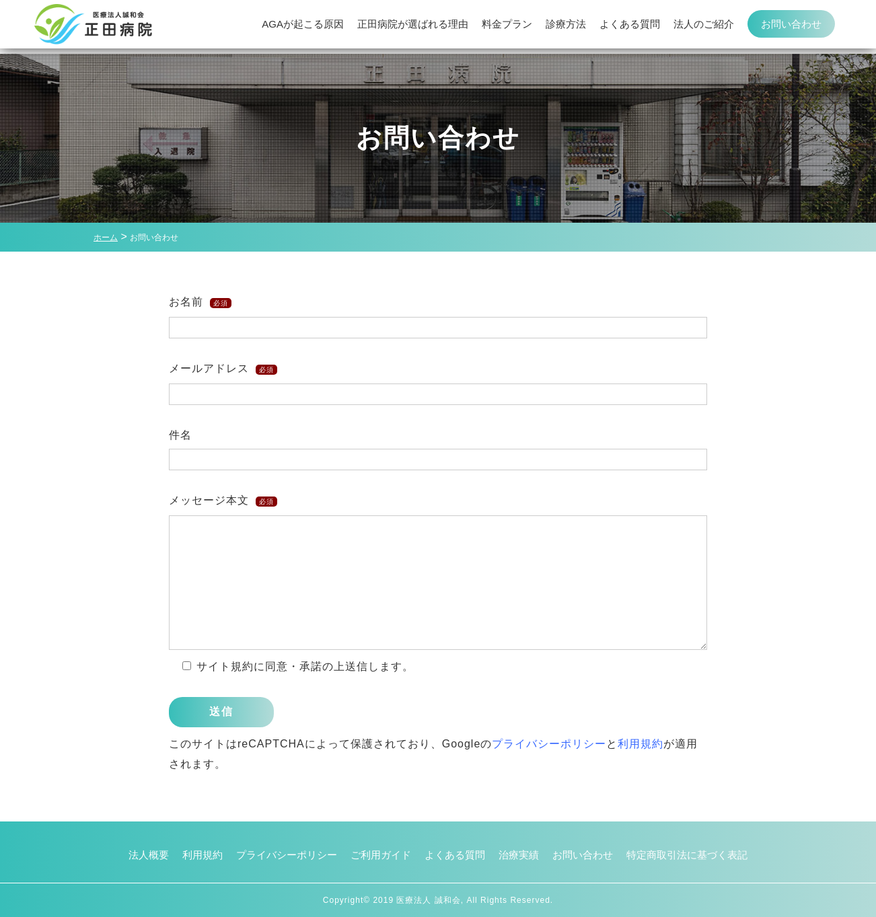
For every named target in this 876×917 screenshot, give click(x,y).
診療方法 (566, 26)
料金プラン (507, 26)
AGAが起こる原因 (303, 26)
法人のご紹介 (703, 26)
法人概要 (132, 854)
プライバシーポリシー (549, 743)
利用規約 (640, 743)
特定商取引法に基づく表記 (700, 854)
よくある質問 (629, 26)
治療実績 (522, 854)
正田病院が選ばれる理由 (412, 26)
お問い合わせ (791, 26)
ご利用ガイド (377, 854)
